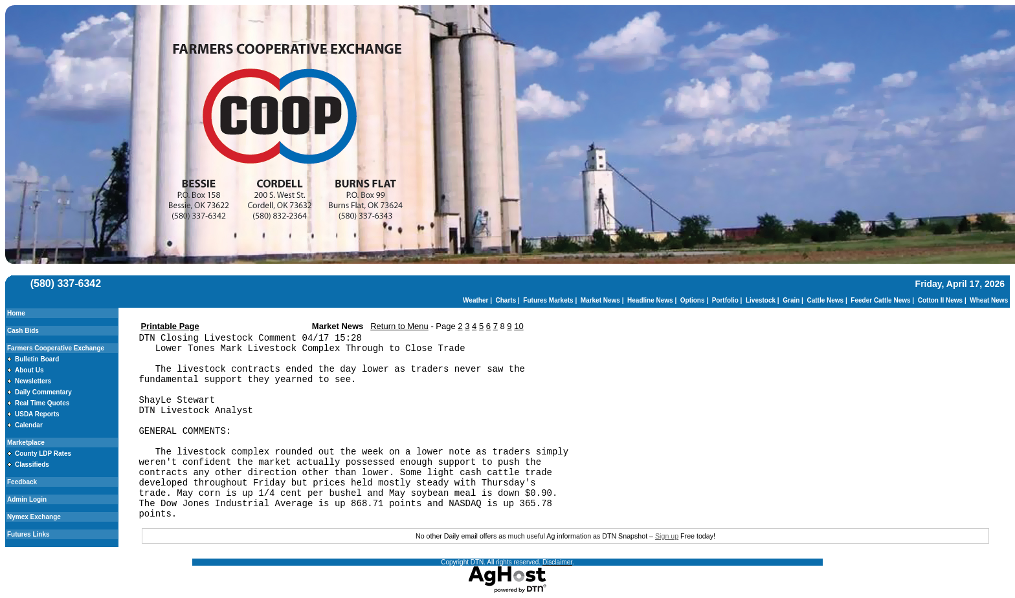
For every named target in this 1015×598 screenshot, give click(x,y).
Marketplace (26, 442)
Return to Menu (399, 326)
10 (518, 326)
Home (16, 313)
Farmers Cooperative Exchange (55, 348)
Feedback (22, 482)
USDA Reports (37, 414)
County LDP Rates (43, 453)
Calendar (29, 425)
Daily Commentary (43, 392)
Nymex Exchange (34, 516)
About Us (29, 370)
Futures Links (28, 534)
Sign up (666, 536)
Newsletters (33, 381)
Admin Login (27, 499)
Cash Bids (23, 330)
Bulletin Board (37, 359)
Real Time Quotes (42, 403)
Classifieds (32, 464)
